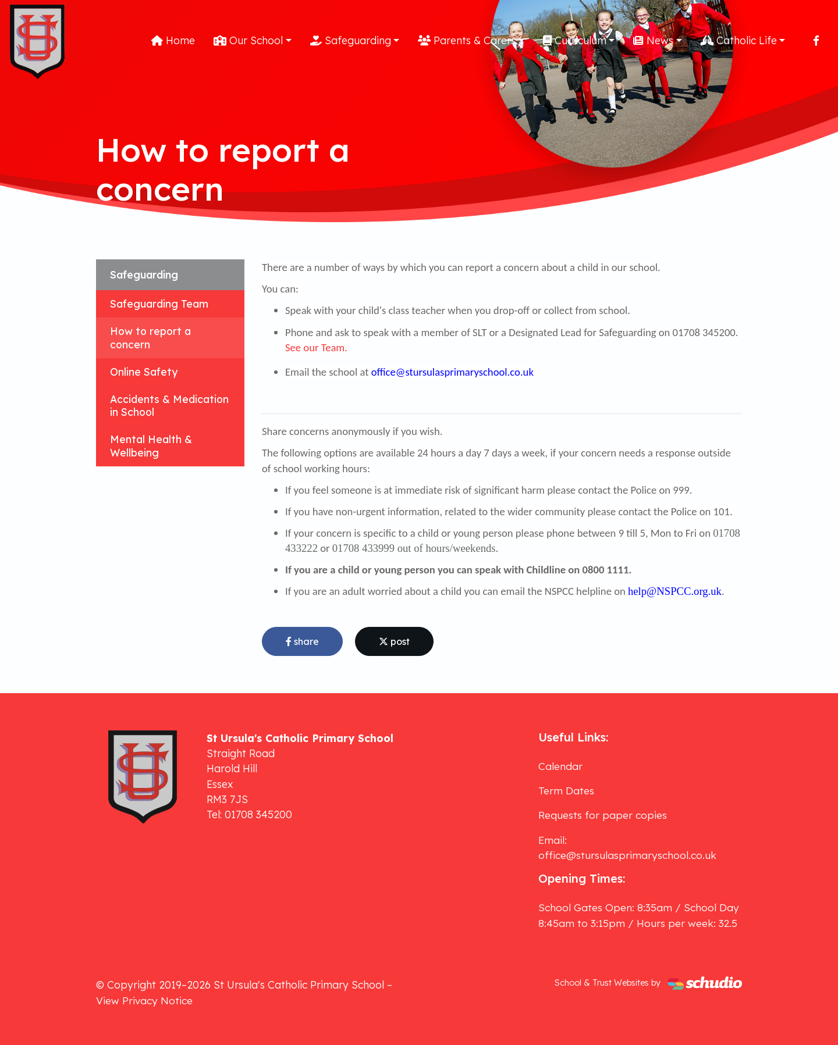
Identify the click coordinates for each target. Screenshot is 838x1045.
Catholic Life (739, 40)
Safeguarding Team (159, 303)
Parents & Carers (467, 40)
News (653, 40)
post (394, 641)
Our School (248, 40)
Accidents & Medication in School (169, 406)
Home (173, 40)
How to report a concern (150, 337)
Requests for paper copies (602, 814)
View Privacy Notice (144, 1000)
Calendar (560, 765)
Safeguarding (350, 40)
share (302, 641)
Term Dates (566, 790)
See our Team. (316, 347)
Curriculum (574, 40)
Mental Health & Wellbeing (151, 446)
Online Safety (143, 371)
